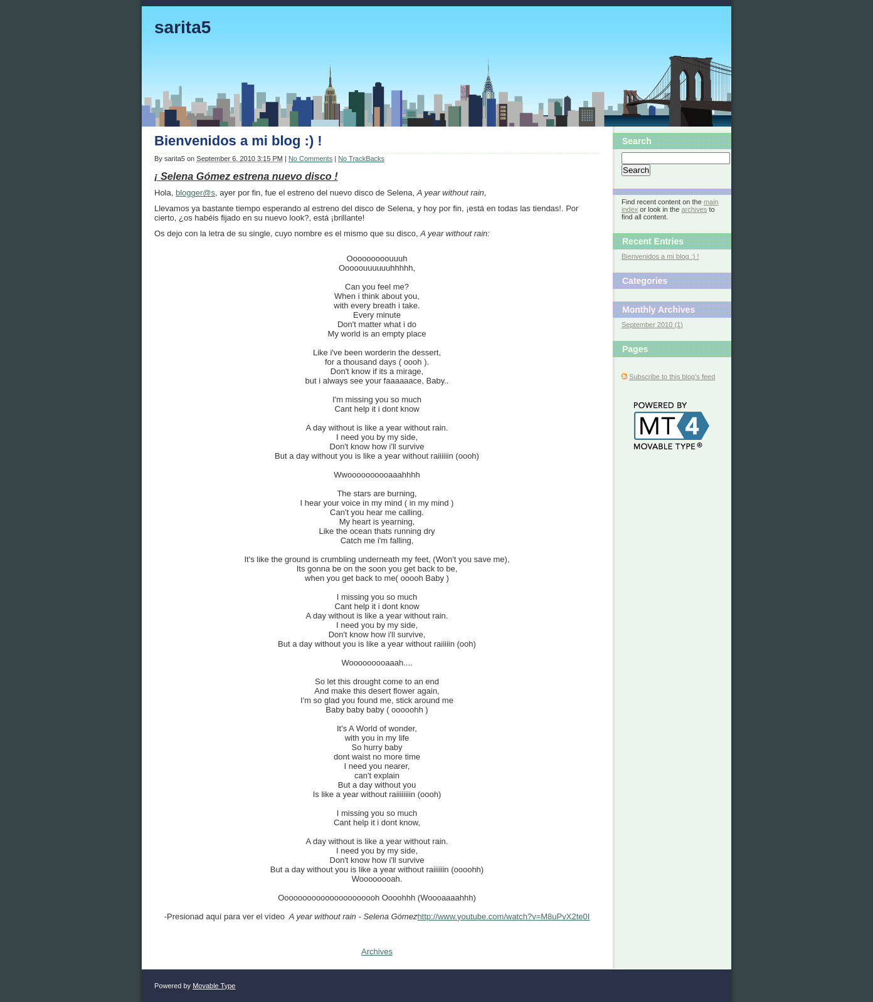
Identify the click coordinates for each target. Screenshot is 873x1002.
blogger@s (195, 192)
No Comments (310, 158)
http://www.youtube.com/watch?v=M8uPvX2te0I (503, 916)
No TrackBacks (361, 158)
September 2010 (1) (652, 324)
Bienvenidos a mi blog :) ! (238, 141)
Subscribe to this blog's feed (672, 376)
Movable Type (214, 985)
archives (694, 209)
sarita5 (182, 27)
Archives (377, 951)
